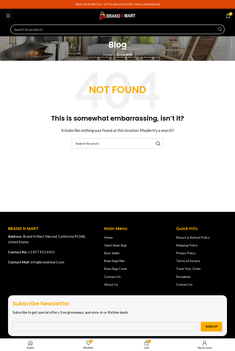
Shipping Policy (187, 245)
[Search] (117, 29)
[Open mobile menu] (8, 15)
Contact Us (112, 277)
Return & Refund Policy (193, 237)
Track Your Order (188, 269)
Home (107, 55)
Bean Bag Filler (114, 261)
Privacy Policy (186, 253)
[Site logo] (117, 15)
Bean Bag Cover (115, 269)
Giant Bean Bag (115, 245)
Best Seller (112, 253)
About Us (111, 284)
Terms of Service (188, 261)
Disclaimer (183, 277)
